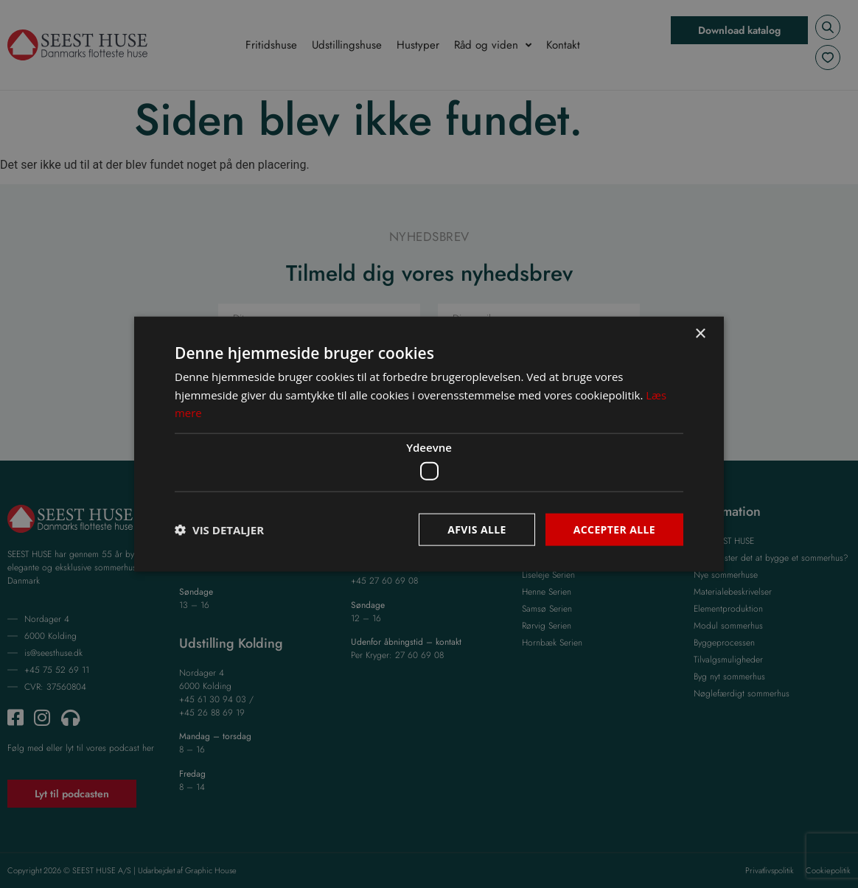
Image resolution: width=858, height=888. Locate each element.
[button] (219, 529)
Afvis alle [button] (476, 529)
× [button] (699, 333)
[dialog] (429, 444)
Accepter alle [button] (614, 529)
